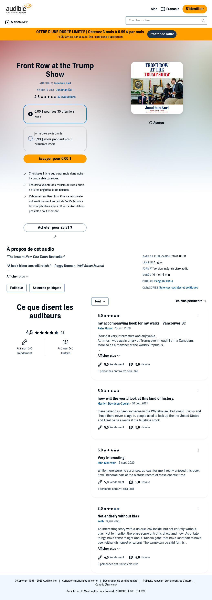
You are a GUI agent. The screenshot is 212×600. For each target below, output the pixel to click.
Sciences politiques (47, 288)
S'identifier (195, 9)
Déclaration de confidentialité (120, 580)
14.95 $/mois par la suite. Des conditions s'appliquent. (90, 34)
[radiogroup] (54, 128)
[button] (55, 236)
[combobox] (166, 20)
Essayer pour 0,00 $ (55, 159)
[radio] (54, 114)
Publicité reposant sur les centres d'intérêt (168, 580)
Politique (16, 288)
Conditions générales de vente (80, 580)
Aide (154, 9)
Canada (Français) (106, 584)
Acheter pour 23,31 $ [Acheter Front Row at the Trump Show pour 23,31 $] (55, 227)
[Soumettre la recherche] (203, 20)
